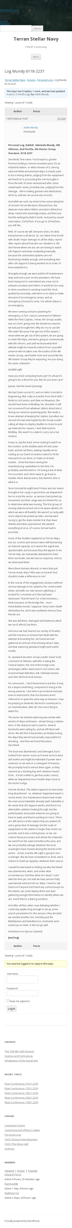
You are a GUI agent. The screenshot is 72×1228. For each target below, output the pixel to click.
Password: (12, 988)
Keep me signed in (20, 1001)
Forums (31, 80)
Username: (13, 973)
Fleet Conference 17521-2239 (21, 1088)
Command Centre (15, 1125)
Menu (36, 56)
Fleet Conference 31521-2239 (21, 1083)
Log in (4, 21)
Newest (9, 1171)
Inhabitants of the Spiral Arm (21, 1060)
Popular (32, 1171)
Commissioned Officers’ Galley (22, 1130)
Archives (10, 1148)
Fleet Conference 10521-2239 (21, 1093)
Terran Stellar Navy (36, 39)
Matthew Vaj (12, 1193)
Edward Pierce (13, 1174)
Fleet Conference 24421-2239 (21, 1097)
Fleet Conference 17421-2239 (21, 1102)
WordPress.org (9, 10)
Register (5, 23)
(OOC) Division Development (21, 1139)
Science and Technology (19, 1056)
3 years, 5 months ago (19, 94)
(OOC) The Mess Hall (16, 1144)
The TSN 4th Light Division (19, 1051)
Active (21, 1171)
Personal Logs (45, 80)
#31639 (61, 118)
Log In (11, 1008)
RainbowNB (11, 1184)
